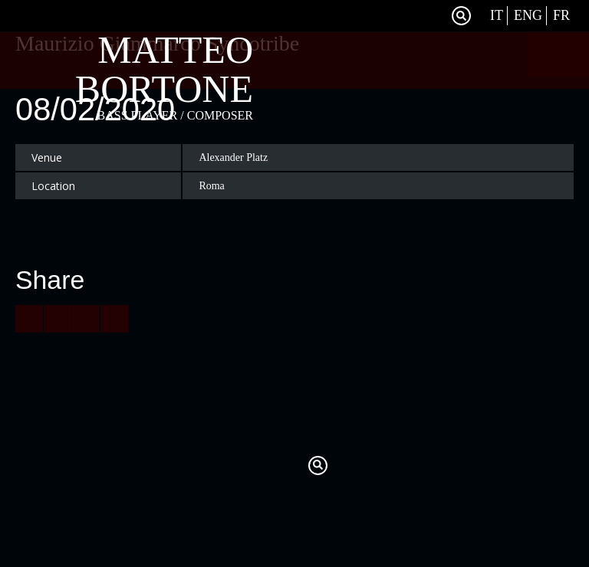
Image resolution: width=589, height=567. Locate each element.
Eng (528, 15)
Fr (561, 15)
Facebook (432, 15)
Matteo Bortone (164, 69)
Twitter (413, 15)
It (496, 15)
